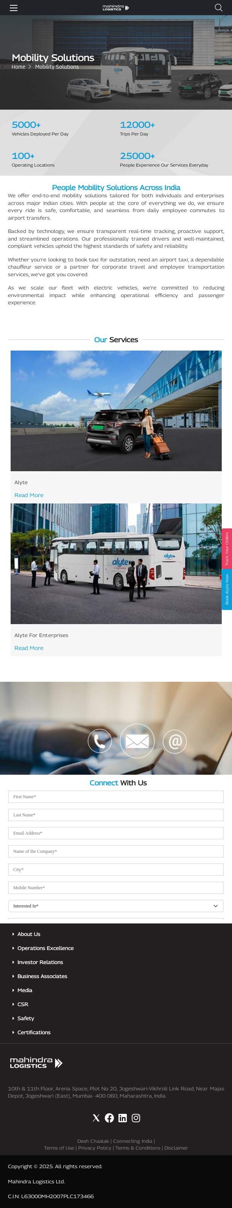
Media (24, 990)
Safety (25, 1018)
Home (18, 66)
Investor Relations (40, 962)
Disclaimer (176, 1148)
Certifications (34, 1032)
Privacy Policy (94, 1148)
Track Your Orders (226, 549)
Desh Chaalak (93, 1141)
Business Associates (42, 976)
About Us (28, 934)
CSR (22, 1004)
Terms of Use (59, 1148)
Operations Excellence (45, 948)
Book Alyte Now (226, 589)
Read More (28, 495)
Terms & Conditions (137, 1148)
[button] (219, 7)
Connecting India (132, 1141)
